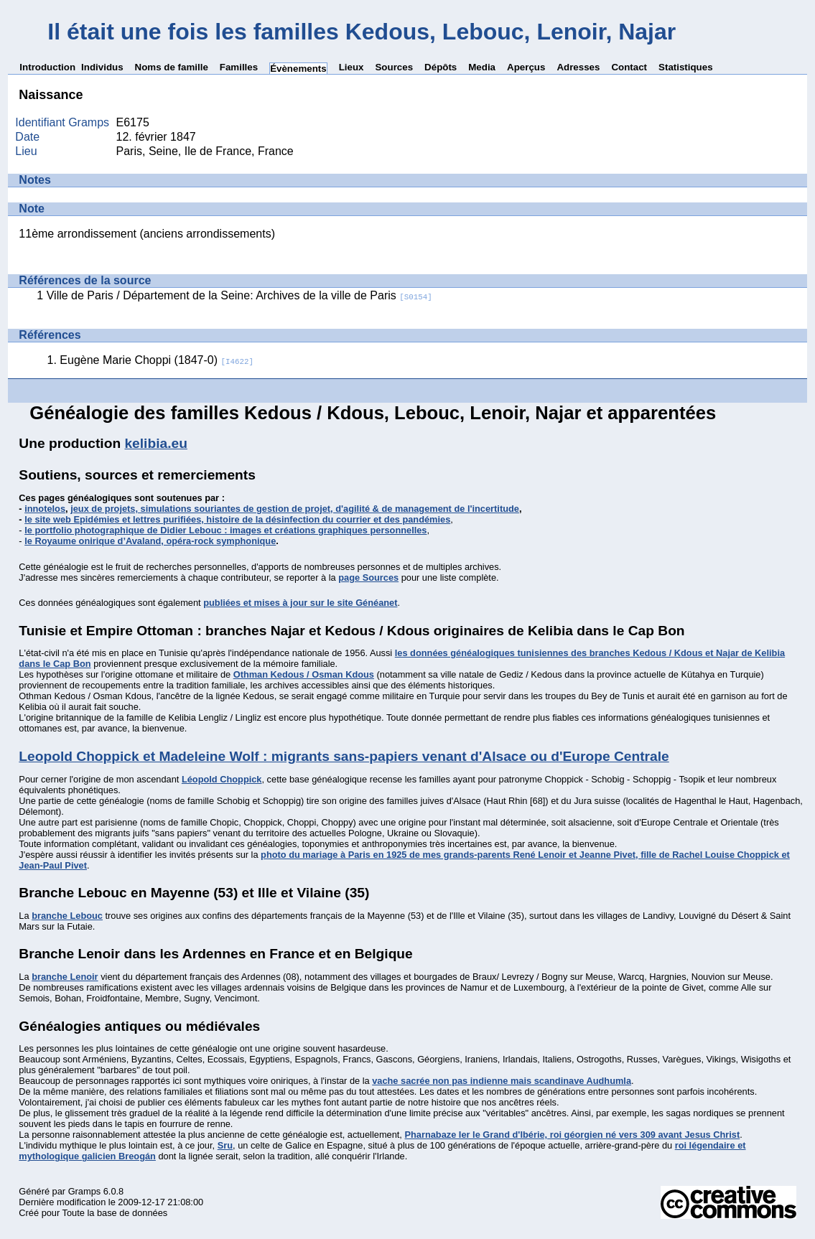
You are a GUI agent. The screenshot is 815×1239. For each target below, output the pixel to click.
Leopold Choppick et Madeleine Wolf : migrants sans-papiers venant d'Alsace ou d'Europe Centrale (344, 756)
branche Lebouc (67, 915)
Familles (239, 67)
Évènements (298, 68)
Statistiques (685, 67)
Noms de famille (171, 67)
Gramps (84, 1191)
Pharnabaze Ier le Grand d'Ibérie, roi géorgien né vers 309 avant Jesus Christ (572, 1134)
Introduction (47, 67)
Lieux (351, 67)
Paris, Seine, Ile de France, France (205, 151)
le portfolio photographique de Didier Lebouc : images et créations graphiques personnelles (225, 530)
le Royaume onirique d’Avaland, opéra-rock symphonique (150, 541)
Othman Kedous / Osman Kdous (303, 674)
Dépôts (440, 67)
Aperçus (526, 67)
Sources (394, 67)
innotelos (44, 508)
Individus (102, 67)
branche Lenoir (65, 976)
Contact (629, 67)
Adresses (578, 67)
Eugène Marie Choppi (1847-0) (156, 360)
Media (481, 67)
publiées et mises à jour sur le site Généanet (300, 602)
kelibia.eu (155, 443)
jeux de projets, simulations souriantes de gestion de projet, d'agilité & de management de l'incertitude (294, 508)
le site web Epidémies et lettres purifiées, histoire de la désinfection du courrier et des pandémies (237, 519)
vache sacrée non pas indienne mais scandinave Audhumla (501, 1080)
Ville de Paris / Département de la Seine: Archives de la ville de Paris (239, 295)
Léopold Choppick (222, 779)
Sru (225, 1145)
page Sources (368, 577)
